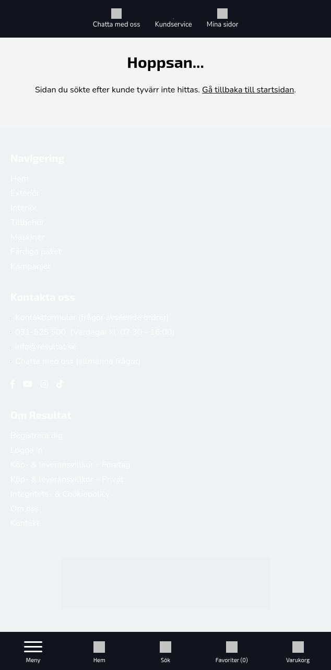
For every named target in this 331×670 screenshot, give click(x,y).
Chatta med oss (116, 18)
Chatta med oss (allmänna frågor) (75, 361)
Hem (19, 178)
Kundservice (173, 23)
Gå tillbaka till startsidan (248, 90)
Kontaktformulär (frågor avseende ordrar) (89, 317)
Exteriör (25, 193)
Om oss (24, 508)
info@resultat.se (43, 346)
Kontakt (24, 523)
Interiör (23, 208)
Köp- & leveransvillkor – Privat (67, 479)
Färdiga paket (36, 251)
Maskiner (27, 237)
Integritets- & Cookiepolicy (60, 494)
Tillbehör (27, 222)
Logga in (26, 450)
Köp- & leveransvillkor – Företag (70, 465)
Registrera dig (36, 435)
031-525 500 (38, 332)
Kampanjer (30, 266)
